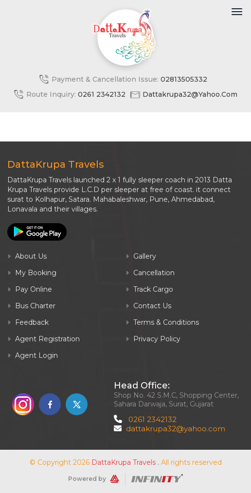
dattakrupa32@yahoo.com (190, 94)
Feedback (28, 322)
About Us (27, 256)
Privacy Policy (153, 339)
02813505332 (184, 79)
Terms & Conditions (162, 322)
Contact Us (148, 305)
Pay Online (29, 289)
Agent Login (32, 355)
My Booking (31, 272)
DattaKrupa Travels (123, 462)
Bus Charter (31, 305)
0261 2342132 (102, 94)
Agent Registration (43, 339)
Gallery (141, 256)
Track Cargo (149, 289)
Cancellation (150, 272)
